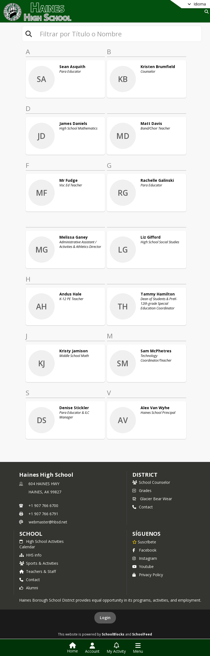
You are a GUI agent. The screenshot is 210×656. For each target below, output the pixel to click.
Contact (142, 506)
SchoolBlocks (113, 634)
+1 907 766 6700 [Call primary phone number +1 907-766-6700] (43, 505)
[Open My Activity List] (116, 648)
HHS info (30, 555)
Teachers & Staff (37, 571)
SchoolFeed (142, 634)
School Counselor (151, 482)
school (30, 533)
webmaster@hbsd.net (48, 522)
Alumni (28, 587)
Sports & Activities (38, 563)
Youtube (143, 566)
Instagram (144, 558)
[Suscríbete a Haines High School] (144, 542)
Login (105, 617)
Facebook (144, 550)
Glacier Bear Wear (152, 498)
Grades (141, 490)
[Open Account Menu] (92, 648)
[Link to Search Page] (205, 11)
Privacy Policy (147, 574)
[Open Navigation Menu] (138, 648)
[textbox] (118, 33)
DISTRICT (145, 474)
